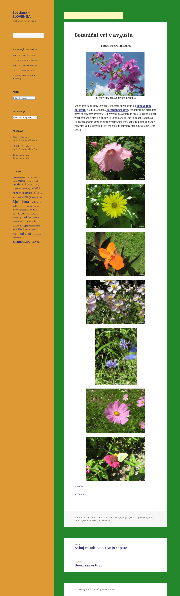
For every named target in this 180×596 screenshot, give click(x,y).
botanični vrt (33, 177)
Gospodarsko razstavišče (21, 189)
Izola (41, 193)
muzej (22, 209)
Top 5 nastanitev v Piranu (25, 60)
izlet (35, 192)
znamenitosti (23, 241)
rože (34, 221)
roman (28, 220)
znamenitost (18, 237)
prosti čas (25, 217)
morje (15, 209)
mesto (29, 206)
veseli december (30, 229)
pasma (16, 213)
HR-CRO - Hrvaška (21, 146)
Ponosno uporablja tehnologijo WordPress (94, 589)
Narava (29, 209)
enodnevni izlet (22, 184)
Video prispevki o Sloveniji (25, 65)
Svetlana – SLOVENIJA (22, 14)
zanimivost (22, 233)
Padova (36, 210)
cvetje (28, 181)
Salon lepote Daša (21, 155)
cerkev (21, 180)
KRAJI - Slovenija (21, 137)
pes (23, 213)
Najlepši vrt (81, 494)
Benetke (22, 178)
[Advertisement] (93, 15)
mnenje (36, 206)
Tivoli (21, 229)
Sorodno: (109, 462)
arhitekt (16, 178)
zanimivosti (36, 234)
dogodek (34, 181)
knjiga (28, 197)
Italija (28, 192)
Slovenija (20, 225)
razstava (36, 217)
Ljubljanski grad (20, 206)
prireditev (16, 218)
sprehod (78, 520)
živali (36, 241)
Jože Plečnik (18, 197)
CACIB (15, 181)
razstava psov (18, 221)
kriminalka (37, 197)
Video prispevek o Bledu (24, 55)
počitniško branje (32, 214)
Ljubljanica (35, 202)
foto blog (35, 185)
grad (31, 188)
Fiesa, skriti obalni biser (24, 70)
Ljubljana (21, 201)
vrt (84, 520)
